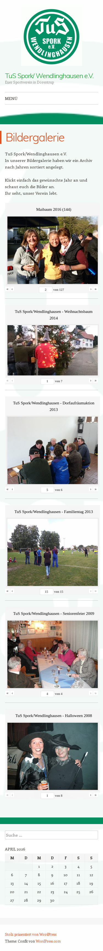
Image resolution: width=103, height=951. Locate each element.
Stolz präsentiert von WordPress (30, 934)
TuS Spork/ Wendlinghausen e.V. (49, 76)
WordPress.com (48, 941)
